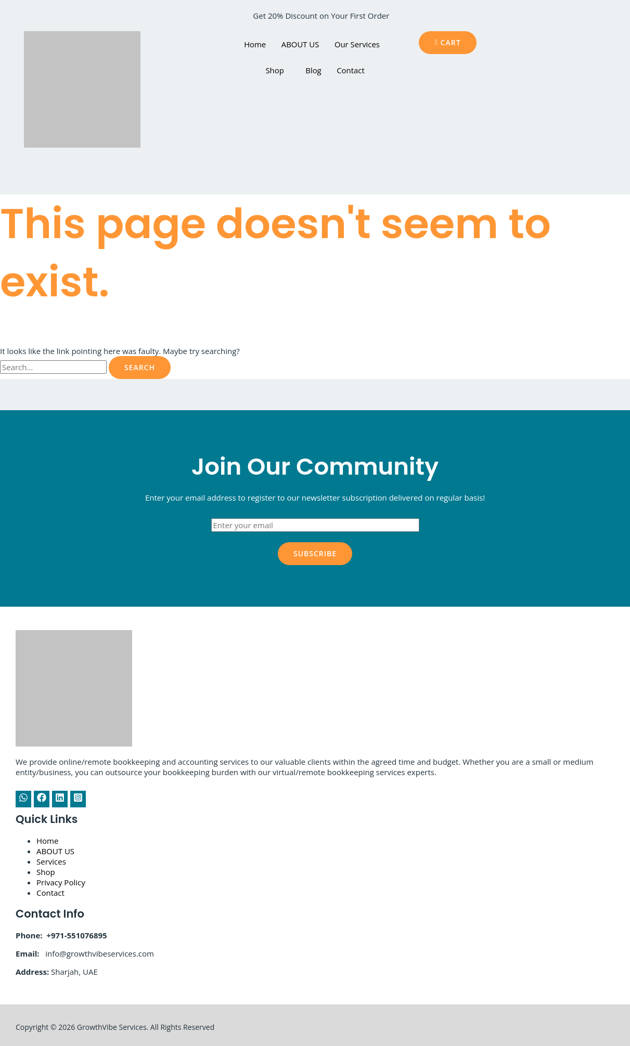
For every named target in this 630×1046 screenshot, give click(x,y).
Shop (274, 70)
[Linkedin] (60, 799)
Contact (351, 70)
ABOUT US (300, 44)
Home (254, 44)
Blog (313, 70)
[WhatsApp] (23, 799)
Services (51, 861)
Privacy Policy (60, 882)
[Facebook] (41, 799)
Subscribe (315, 553)
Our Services (357, 44)
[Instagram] (78, 799)
